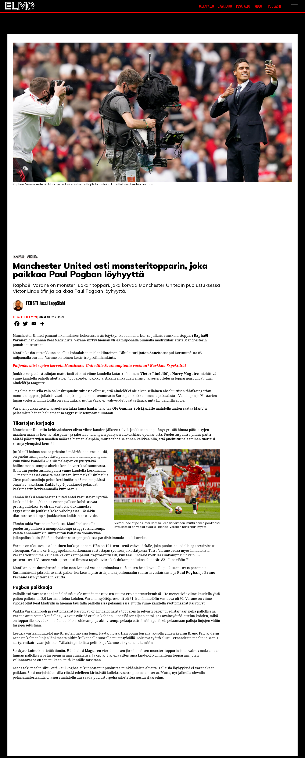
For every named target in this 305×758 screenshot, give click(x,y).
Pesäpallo (243, 6)
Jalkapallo (206, 6)
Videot (259, 6)
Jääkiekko (225, 6)
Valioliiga (32, 256)
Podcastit (275, 6)
